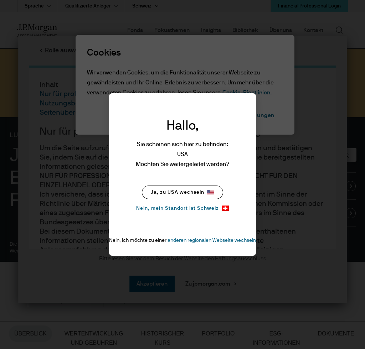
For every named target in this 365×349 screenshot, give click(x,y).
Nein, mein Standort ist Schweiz (182, 208)
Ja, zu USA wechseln (182, 192)
